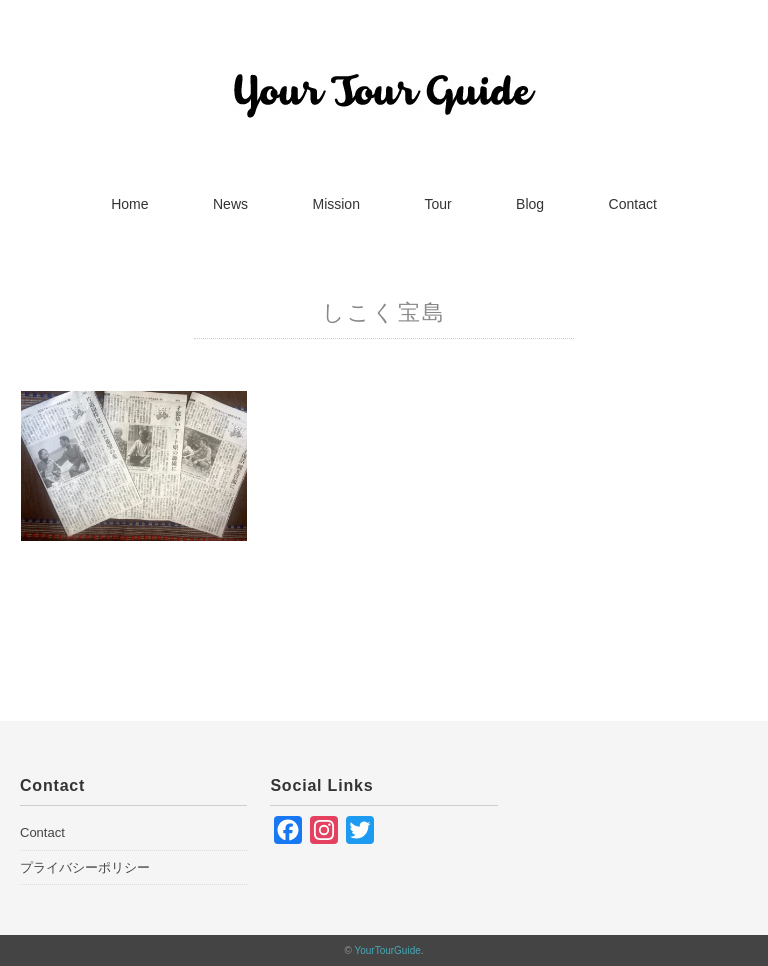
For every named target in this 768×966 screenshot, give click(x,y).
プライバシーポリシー (85, 867)
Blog (530, 204)
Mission (335, 204)
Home (129, 204)
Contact (633, 204)
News (230, 204)
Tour (437, 204)
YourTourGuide (387, 950)
